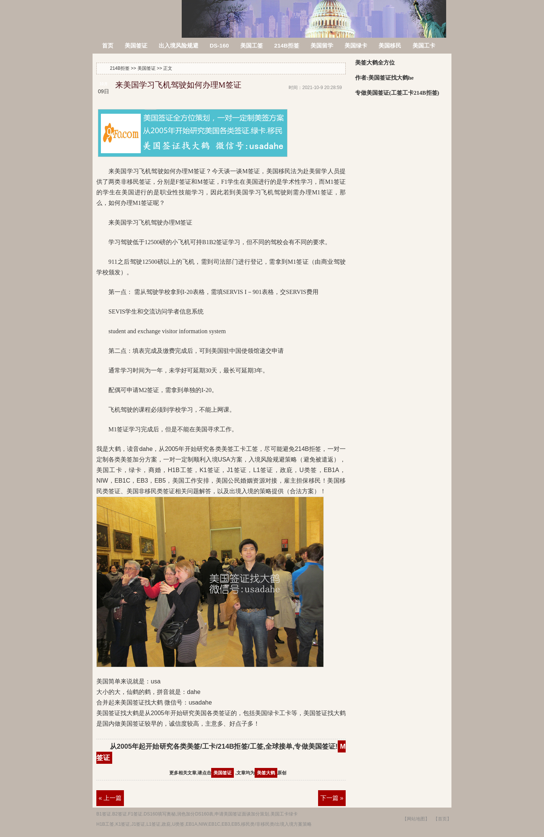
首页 (107, 45)
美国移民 (390, 45)
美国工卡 (424, 45)
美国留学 (322, 45)
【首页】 (442, 819)
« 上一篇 (110, 798)
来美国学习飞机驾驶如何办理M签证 (178, 84)
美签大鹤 (266, 772)
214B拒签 (137, 14)
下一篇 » (331, 798)
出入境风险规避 (178, 45)
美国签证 (136, 45)
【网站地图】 (416, 819)
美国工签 (251, 45)
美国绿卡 (356, 45)
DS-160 (219, 45)
